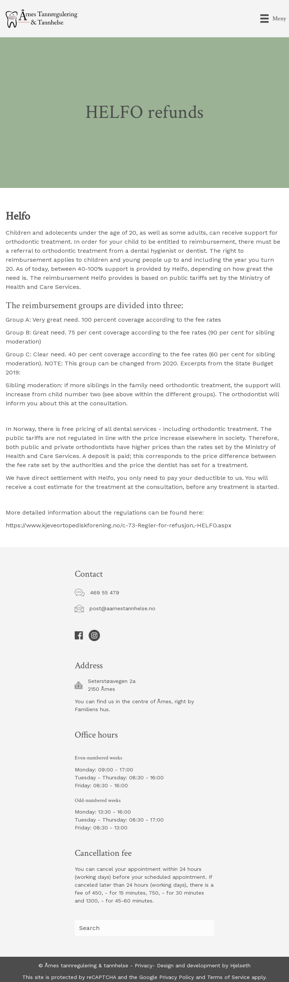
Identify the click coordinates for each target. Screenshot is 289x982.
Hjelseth (240, 965)
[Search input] (144, 928)
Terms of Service (227, 977)
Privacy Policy (175, 977)
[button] (104, 593)
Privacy (143, 965)
